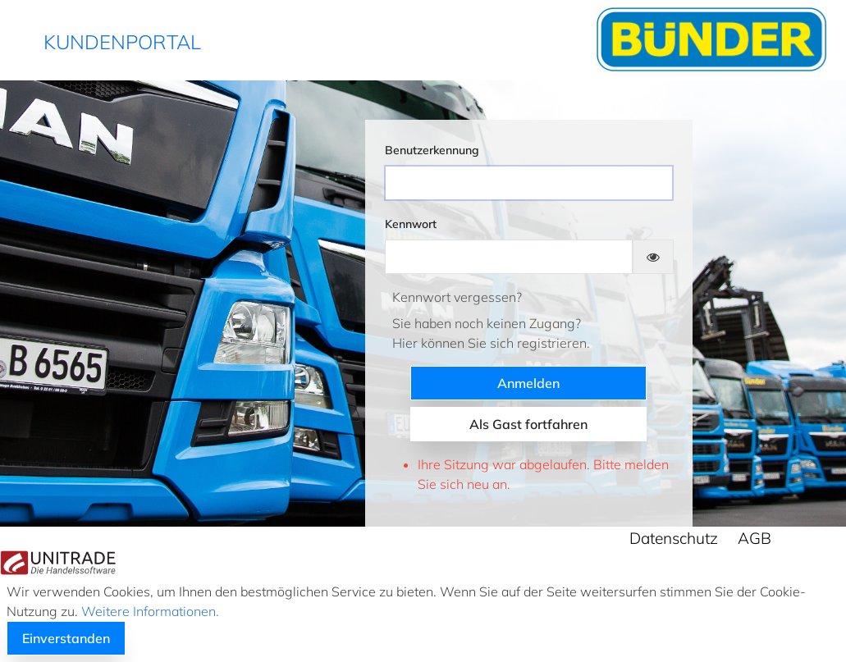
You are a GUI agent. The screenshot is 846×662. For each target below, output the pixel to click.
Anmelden (528, 383)
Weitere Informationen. (148, 611)
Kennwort (411, 224)
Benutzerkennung (432, 150)
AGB (754, 538)
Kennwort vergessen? (457, 297)
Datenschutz (673, 538)
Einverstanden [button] (66, 638)
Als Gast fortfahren (528, 424)
